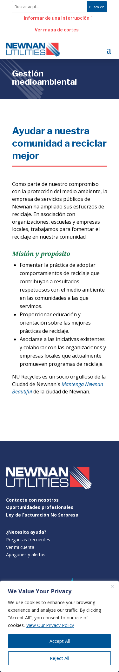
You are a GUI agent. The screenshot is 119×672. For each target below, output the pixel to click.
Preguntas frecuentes (28, 540)
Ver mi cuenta (20, 547)
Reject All (59, 658)
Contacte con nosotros (32, 500)
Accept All (60, 641)
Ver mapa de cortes (57, 29)
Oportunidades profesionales (39, 507)
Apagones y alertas (25, 554)
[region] (59, 626)
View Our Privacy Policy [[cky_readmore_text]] (50, 625)
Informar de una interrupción (56, 18)
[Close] (112, 586)
